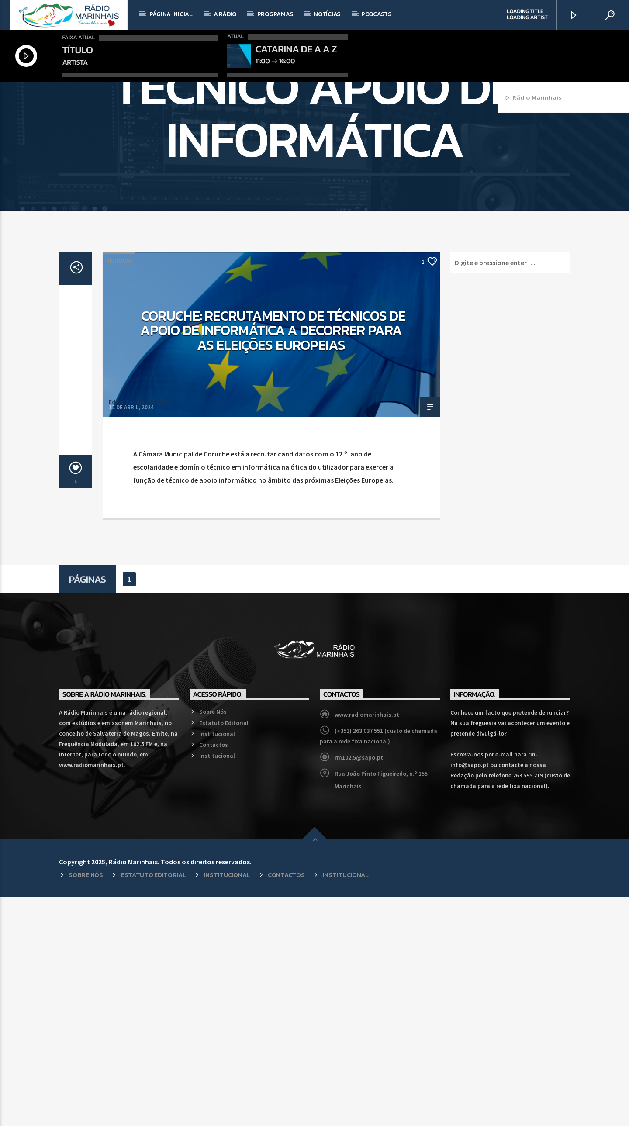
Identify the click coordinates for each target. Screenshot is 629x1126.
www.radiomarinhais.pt (367, 943)
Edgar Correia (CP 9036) (140, 631)
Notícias (327, 14)
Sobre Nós (213, 940)
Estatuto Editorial (224, 952)
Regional (119, 490)
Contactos (213, 973)
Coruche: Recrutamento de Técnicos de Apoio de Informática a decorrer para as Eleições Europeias (272, 559)
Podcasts (376, 14)
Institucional (217, 963)
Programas (275, 14)
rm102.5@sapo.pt (359, 986)
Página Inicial (171, 14)
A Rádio (225, 14)
